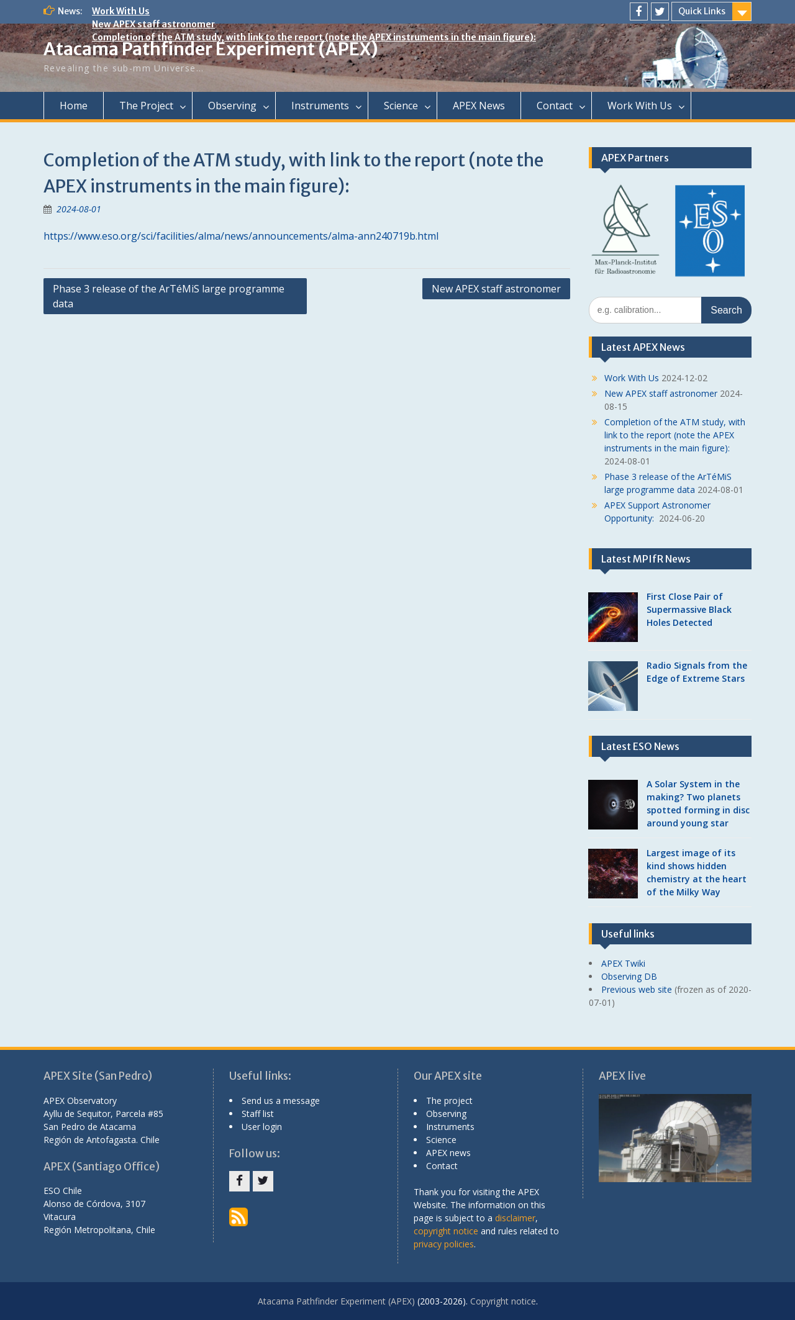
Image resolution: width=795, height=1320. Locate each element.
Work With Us (121, 11)
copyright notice (446, 1231)
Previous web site (636, 989)
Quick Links (701, 11)
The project (449, 1100)
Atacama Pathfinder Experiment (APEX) (210, 49)
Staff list (258, 1113)
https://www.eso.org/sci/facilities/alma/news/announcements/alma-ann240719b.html (240, 236)
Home (74, 105)
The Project (146, 105)
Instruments (320, 105)
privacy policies (444, 1244)
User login (262, 1126)
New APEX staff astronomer (153, 24)
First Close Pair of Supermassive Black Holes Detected (689, 609)
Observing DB (629, 976)
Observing (232, 105)
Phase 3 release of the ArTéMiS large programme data (168, 296)
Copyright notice (503, 1301)
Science (401, 105)
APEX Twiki (623, 963)
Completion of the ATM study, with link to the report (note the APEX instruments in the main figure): (314, 37)
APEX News (479, 105)
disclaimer (515, 1218)
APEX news (448, 1153)
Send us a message (281, 1100)
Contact (555, 105)
